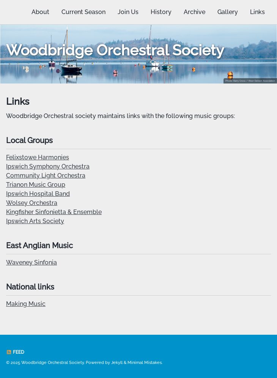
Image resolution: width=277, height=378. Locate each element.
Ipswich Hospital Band (38, 193)
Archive (194, 12)
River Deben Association (262, 80)
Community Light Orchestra (45, 175)
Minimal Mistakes (144, 362)
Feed (15, 352)
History (161, 12)
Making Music (26, 303)
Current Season (83, 12)
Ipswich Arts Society (35, 221)
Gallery (227, 12)
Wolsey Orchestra (31, 202)
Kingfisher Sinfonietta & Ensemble (54, 212)
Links (257, 12)
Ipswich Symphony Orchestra (48, 166)
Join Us (128, 12)
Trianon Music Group (35, 184)
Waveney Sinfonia (31, 262)
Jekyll (117, 362)
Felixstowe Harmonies (37, 157)
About (40, 12)
